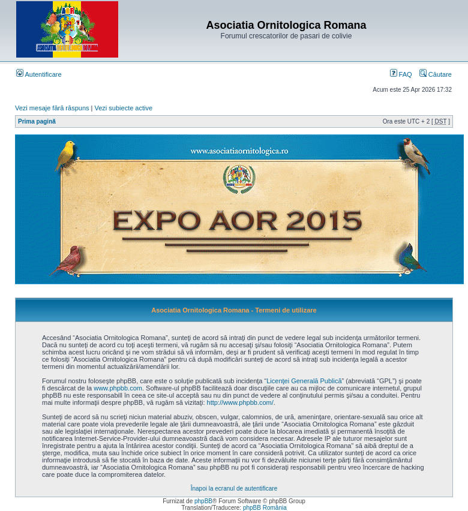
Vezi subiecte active (124, 108)
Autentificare (39, 74)
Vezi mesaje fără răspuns (52, 108)
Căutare (435, 74)
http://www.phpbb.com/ (240, 402)
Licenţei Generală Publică (303, 380)
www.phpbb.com (118, 388)
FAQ (401, 74)
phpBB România (265, 507)
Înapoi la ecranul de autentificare (234, 488)
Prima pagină (37, 121)
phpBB (203, 501)
